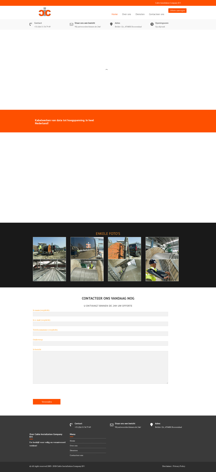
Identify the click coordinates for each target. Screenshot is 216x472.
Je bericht (100, 366)
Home (115, 14)
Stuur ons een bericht (85, 23)
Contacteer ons (156, 14)
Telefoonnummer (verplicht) (100, 331)
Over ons (126, 14)
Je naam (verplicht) (100, 312)
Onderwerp (100, 341)
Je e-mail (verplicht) (100, 322)
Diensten (140, 14)
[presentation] (54, 392)
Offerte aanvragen (177, 10)
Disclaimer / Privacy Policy (173, 466)
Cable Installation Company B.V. (168, 3)
